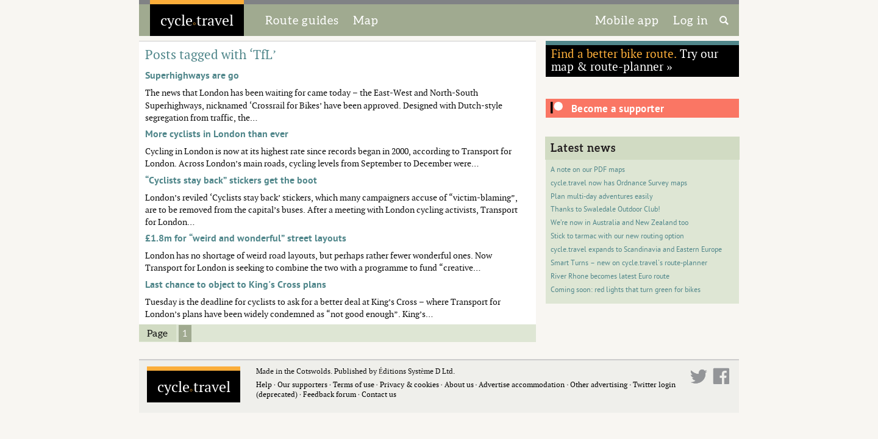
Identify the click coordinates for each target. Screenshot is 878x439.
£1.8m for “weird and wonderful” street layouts (245, 238)
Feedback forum (329, 394)
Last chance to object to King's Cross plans (235, 284)
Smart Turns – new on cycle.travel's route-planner (629, 263)
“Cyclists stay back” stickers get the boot (231, 180)
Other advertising (598, 384)
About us (459, 384)
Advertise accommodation (522, 384)
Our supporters (302, 384)
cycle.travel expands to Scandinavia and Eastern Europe (636, 250)
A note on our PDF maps (588, 170)
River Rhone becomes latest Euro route (610, 276)
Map (366, 20)
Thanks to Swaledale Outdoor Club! (605, 209)
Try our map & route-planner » (634, 60)
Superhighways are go (192, 75)
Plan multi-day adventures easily (602, 197)
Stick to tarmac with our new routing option (617, 236)
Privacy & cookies (409, 384)
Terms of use (353, 384)
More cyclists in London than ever (216, 134)
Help (264, 384)
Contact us (379, 394)
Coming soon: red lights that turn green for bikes (626, 290)
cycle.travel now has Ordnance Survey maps (619, 183)
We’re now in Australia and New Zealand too (619, 223)
